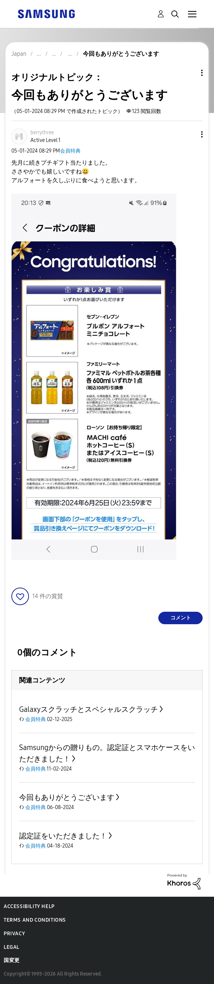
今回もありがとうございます (66, 797)
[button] (190, 134)
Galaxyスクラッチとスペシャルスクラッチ (88, 709)
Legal (11, 947)
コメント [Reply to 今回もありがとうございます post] (180, 618)
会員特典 (70, 151)
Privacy (14, 933)
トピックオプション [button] (189, 72)
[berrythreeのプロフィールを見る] (42, 132)
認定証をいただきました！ (63, 835)
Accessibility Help (29, 906)
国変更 (12, 960)
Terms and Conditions (35, 920)
